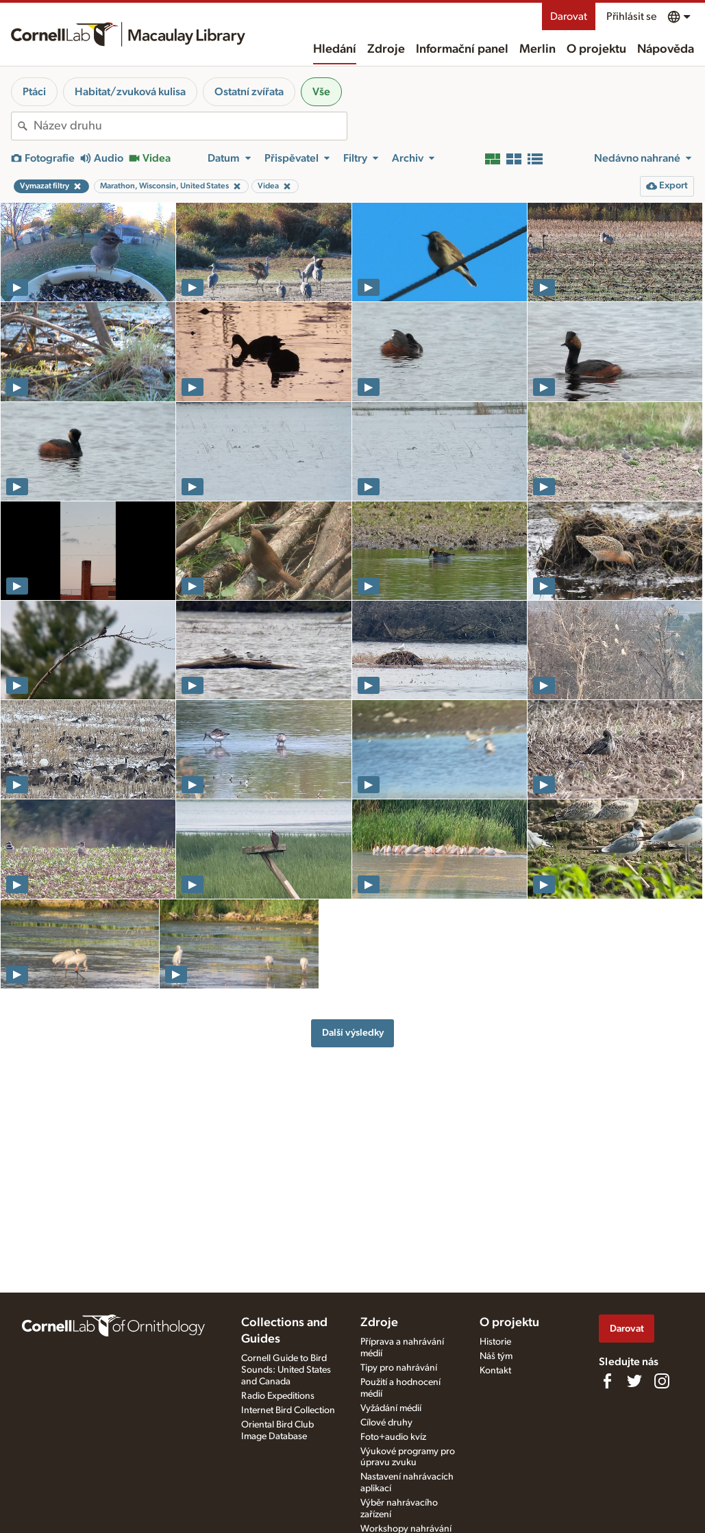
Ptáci (34, 91)
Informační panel (462, 49)
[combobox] (190, 126)
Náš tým (496, 1356)
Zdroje (386, 49)
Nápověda (665, 49)
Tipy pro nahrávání (398, 1368)
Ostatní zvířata (249, 91)
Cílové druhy (386, 1423)
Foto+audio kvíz (393, 1437)
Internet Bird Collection (288, 1410)
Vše (321, 91)
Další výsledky (353, 1032)
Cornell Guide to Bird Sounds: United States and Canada (286, 1370)
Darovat (568, 16)
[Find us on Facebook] (607, 1381)
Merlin (537, 49)
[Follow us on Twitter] (634, 1381)
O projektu (596, 49)
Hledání (334, 49)
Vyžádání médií (390, 1408)
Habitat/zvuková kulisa (130, 91)
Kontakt (495, 1370)
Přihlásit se (631, 16)
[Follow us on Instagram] (662, 1381)
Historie (495, 1342)
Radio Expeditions (277, 1396)
